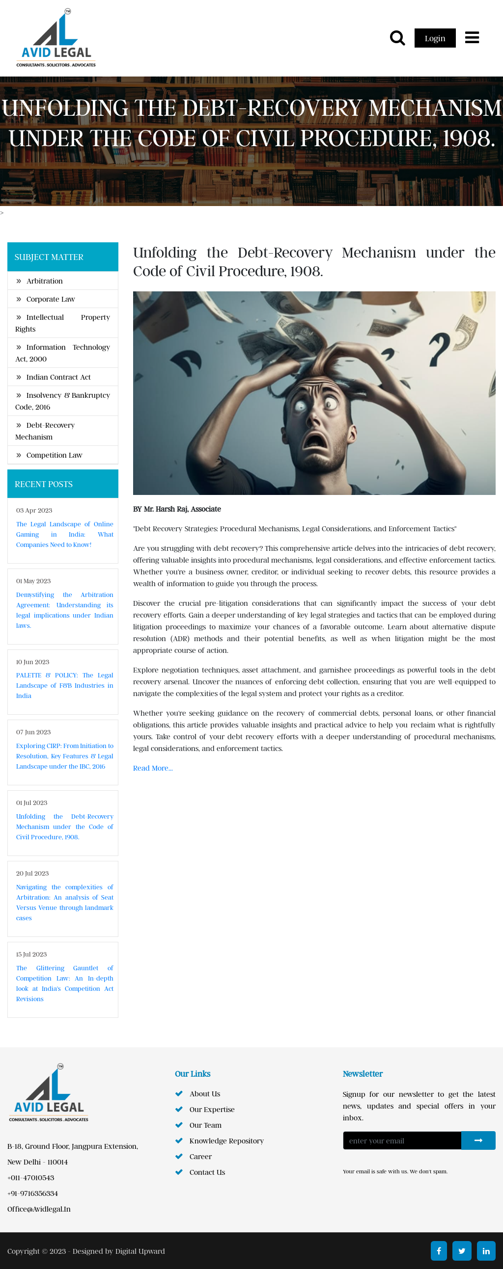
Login (435, 38)
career (201, 1156)
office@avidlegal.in (39, 1209)
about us (205, 1093)
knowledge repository (227, 1140)
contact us (207, 1172)
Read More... (153, 768)
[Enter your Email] (402, 1140)
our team (206, 1125)
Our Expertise (212, 1109)
